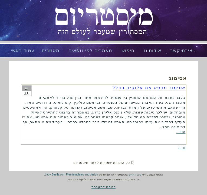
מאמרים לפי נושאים (90, 50)
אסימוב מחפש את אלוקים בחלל (149, 87)
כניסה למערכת (103, 187)
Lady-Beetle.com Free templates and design (71, 174)
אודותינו (152, 50)
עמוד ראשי (23, 50)
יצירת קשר (182, 50)
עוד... (180, 132)
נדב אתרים (135, 174)
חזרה (182, 148)
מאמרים (51, 50)
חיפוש (127, 50)
